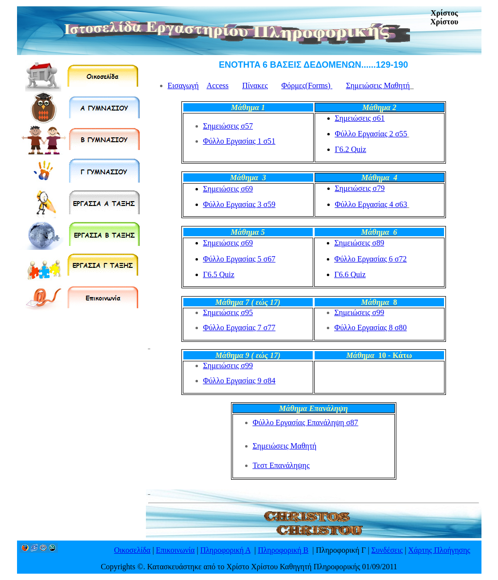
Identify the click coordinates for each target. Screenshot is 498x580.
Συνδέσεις (387, 550)
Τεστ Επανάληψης (281, 465)
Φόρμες (307, 85)
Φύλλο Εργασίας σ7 (371, 259)
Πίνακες (255, 85)
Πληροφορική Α (225, 550)
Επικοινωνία (175, 550)
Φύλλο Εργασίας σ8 (239, 380)
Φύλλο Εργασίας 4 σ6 (371, 204)
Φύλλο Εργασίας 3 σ (239, 204)
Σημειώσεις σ (360, 118)
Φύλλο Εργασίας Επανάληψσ (305, 422)
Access (218, 85)
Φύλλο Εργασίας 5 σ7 (239, 259)
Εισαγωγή (183, 85)
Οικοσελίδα (132, 550)
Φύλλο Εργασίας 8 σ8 (371, 327)
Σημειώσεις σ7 (228, 126)
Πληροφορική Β (283, 550)
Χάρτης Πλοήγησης (439, 550)
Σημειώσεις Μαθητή (377, 85)
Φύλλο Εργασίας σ (239, 327)
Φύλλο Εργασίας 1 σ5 (239, 141)
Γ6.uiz (218, 274)
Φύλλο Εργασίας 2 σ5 (371, 134)
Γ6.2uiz (350, 149)
